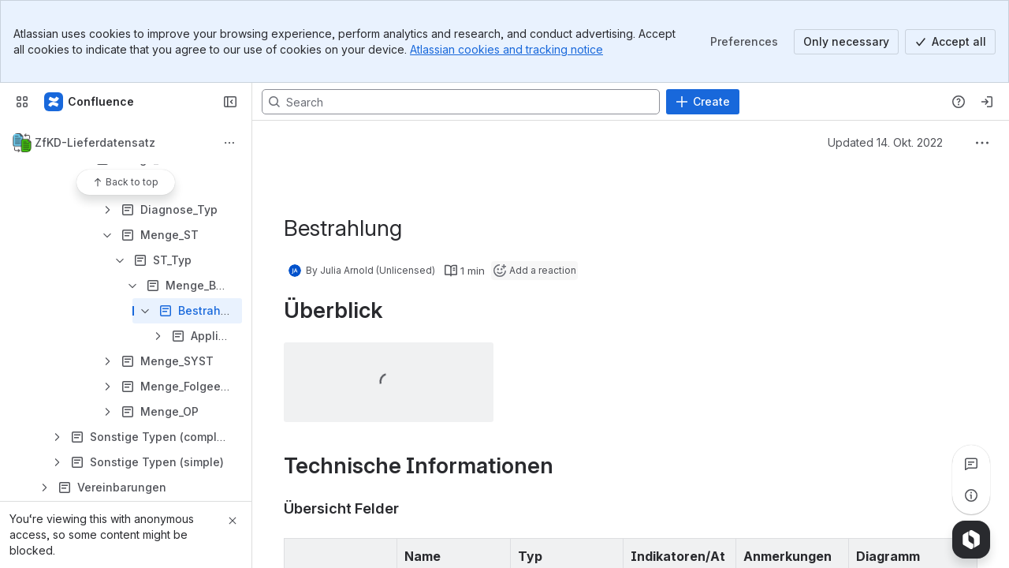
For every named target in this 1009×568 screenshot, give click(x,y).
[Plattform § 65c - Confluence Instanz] (90, 101)
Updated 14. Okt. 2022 (885, 142)
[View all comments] (971, 463)
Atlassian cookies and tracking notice (506, 49)
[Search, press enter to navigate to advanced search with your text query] (461, 101)
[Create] (702, 101)
